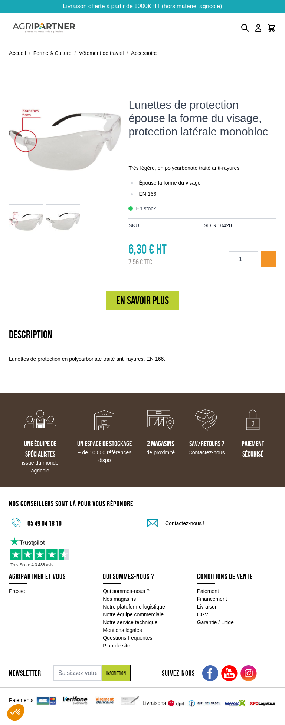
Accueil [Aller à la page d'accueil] (17, 53)
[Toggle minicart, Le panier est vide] (272, 28)
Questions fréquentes (127, 638)
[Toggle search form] (245, 28)
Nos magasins (119, 599)
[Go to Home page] (44, 28)
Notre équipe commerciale (133, 614)
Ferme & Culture (52, 53)
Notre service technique (130, 622)
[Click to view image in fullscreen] (65, 139)
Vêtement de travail (101, 53)
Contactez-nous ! (184, 523)
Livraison (207, 606)
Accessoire (144, 53)
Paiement (208, 591)
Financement (212, 599)
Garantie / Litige (215, 622)
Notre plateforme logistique (134, 606)
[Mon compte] (258, 28)
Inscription (116, 673)
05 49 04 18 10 (44, 523)
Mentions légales (122, 630)
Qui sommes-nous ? (126, 591)
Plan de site (116, 645)
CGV (202, 614)
